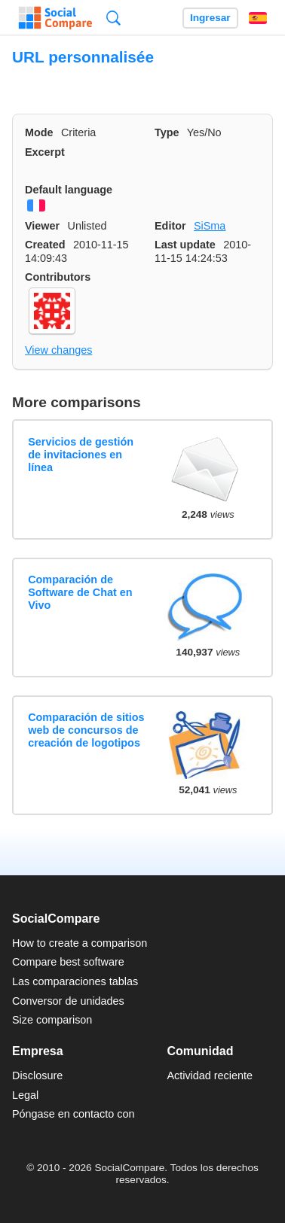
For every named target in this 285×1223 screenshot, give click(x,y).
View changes (58, 350)
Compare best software (68, 962)
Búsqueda (113, 18)
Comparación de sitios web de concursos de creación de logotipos (86, 730)
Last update (185, 245)
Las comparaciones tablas (75, 981)
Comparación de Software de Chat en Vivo (80, 592)
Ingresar (210, 17)
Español (258, 18)
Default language (68, 190)
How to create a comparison (79, 943)
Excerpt (45, 152)
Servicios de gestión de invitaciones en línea (80, 455)
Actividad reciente (210, 1075)
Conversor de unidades (68, 1001)
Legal (25, 1095)
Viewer (42, 226)
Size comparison (52, 1020)
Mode (39, 132)
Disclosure (37, 1075)
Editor (170, 226)
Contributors (57, 277)
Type (167, 132)
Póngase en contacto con (73, 1114)
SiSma (209, 226)
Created (45, 245)
